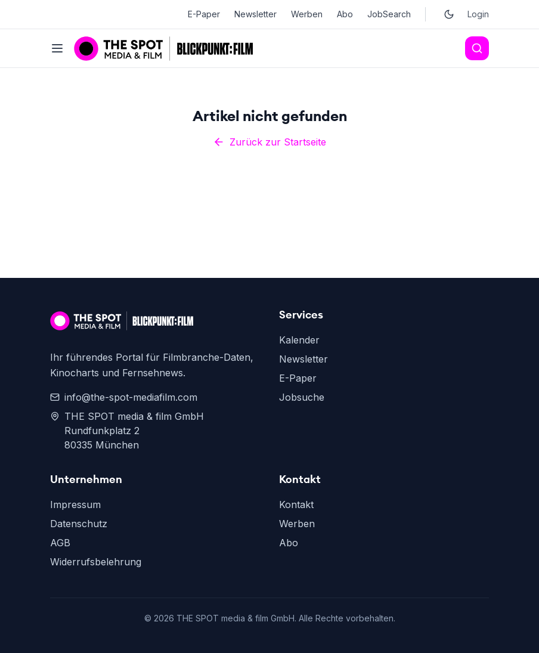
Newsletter (255, 14)
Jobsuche (301, 397)
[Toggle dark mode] (449, 14)
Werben (307, 14)
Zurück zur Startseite (269, 142)
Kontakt (296, 504)
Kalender (299, 340)
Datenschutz (78, 524)
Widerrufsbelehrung (95, 562)
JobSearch (389, 14)
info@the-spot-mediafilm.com (123, 397)
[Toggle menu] (57, 48)
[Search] (477, 48)
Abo (345, 14)
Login (478, 14)
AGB (60, 543)
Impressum (75, 504)
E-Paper (204, 14)
